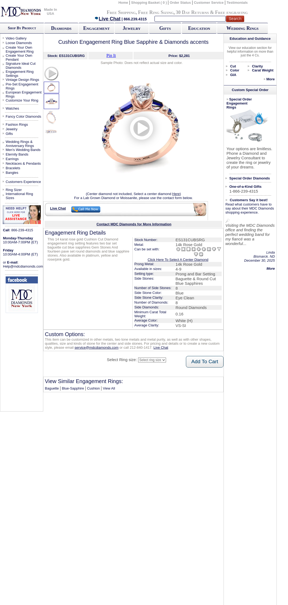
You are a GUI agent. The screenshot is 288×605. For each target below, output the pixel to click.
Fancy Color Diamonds (23, 116)
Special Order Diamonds (249, 178)
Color (234, 70)
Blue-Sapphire (73, 388)
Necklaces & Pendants (23, 163)
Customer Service (209, 3)
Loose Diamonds (19, 43)
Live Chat (107, 18)
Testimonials (237, 3)
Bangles (12, 173)
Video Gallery (16, 38)
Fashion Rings (17, 125)
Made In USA (50, 12)
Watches (12, 108)
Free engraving (231, 12)
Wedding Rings (242, 28)
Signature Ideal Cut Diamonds (20, 66)
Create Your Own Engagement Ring (20, 49)
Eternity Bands (17, 154)
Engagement (96, 28)
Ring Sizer (14, 190)
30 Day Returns (192, 12)
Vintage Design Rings (22, 80)
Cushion (93, 388)
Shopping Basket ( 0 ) (149, 3)
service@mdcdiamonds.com (96, 347)
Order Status (180, 3)
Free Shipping (121, 12)
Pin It (111, 55)
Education (199, 28)
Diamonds (61, 28)
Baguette (52, 388)
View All (109, 388)
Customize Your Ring (22, 100)
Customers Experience (23, 182)
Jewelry (132, 28)
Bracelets (13, 168)
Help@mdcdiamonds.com (23, 266)
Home (123, 3)
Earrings (12, 159)
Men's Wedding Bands (23, 150)
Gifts (165, 28)
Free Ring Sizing (156, 12)
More (270, 79)
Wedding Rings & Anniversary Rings (20, 144)
